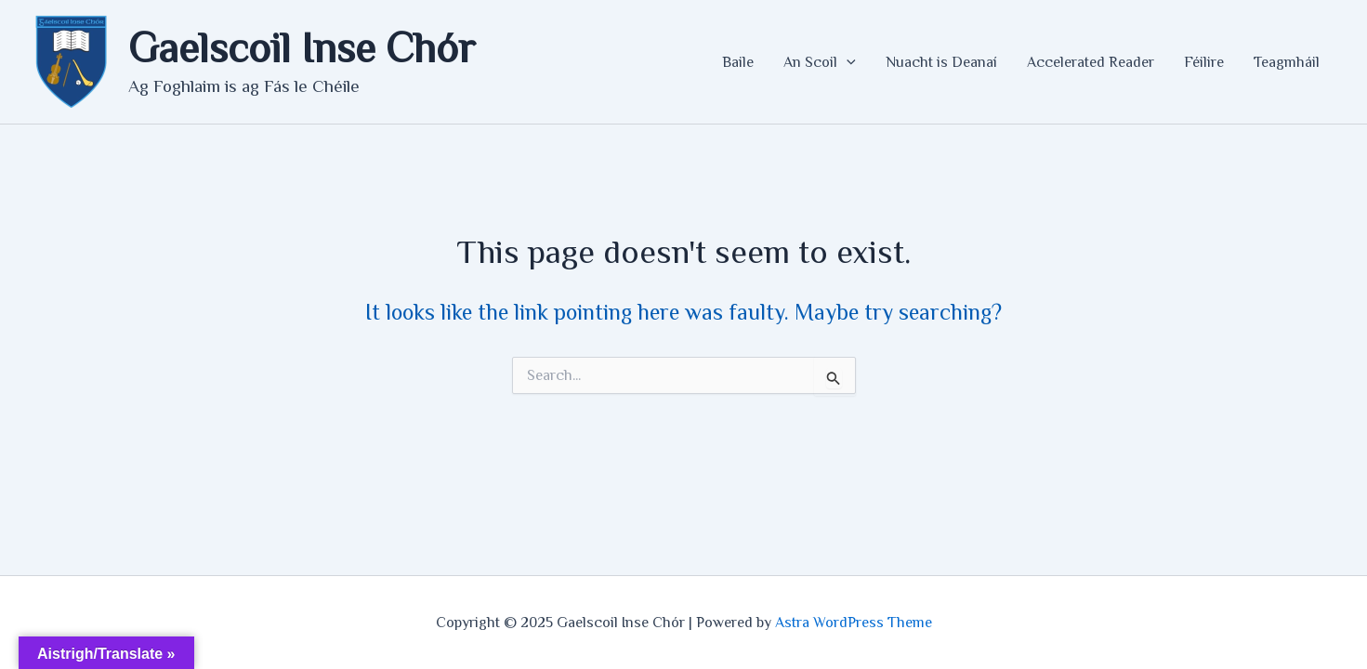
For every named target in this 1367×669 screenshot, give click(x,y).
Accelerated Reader (1090, 62)
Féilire (1204, 62)
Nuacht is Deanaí (941, 62)
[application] (846, 62)
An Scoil (819, 62)
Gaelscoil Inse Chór (301, 48)
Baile (738, 62)
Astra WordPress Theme (853, 622)
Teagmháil (1287, 62)
